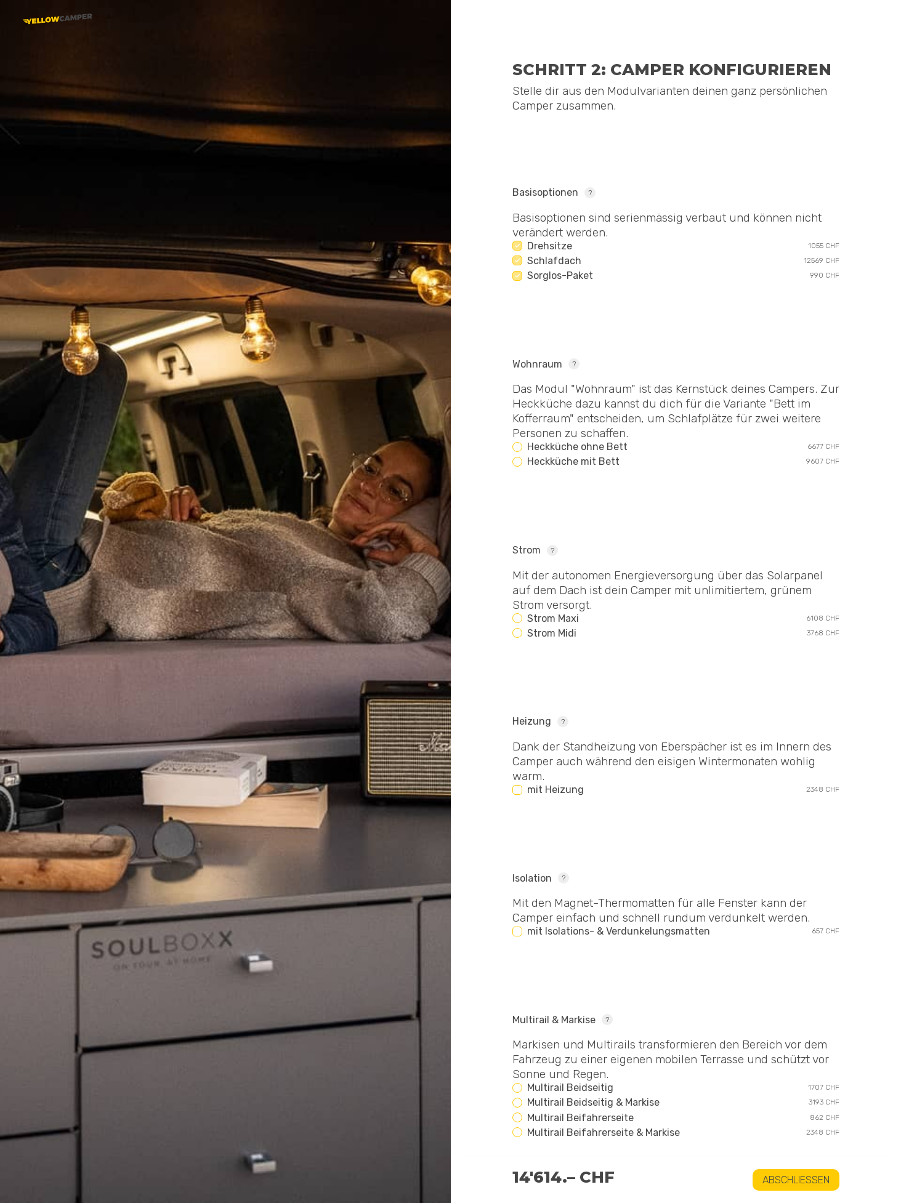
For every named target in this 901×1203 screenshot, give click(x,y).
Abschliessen (796, 1180)
